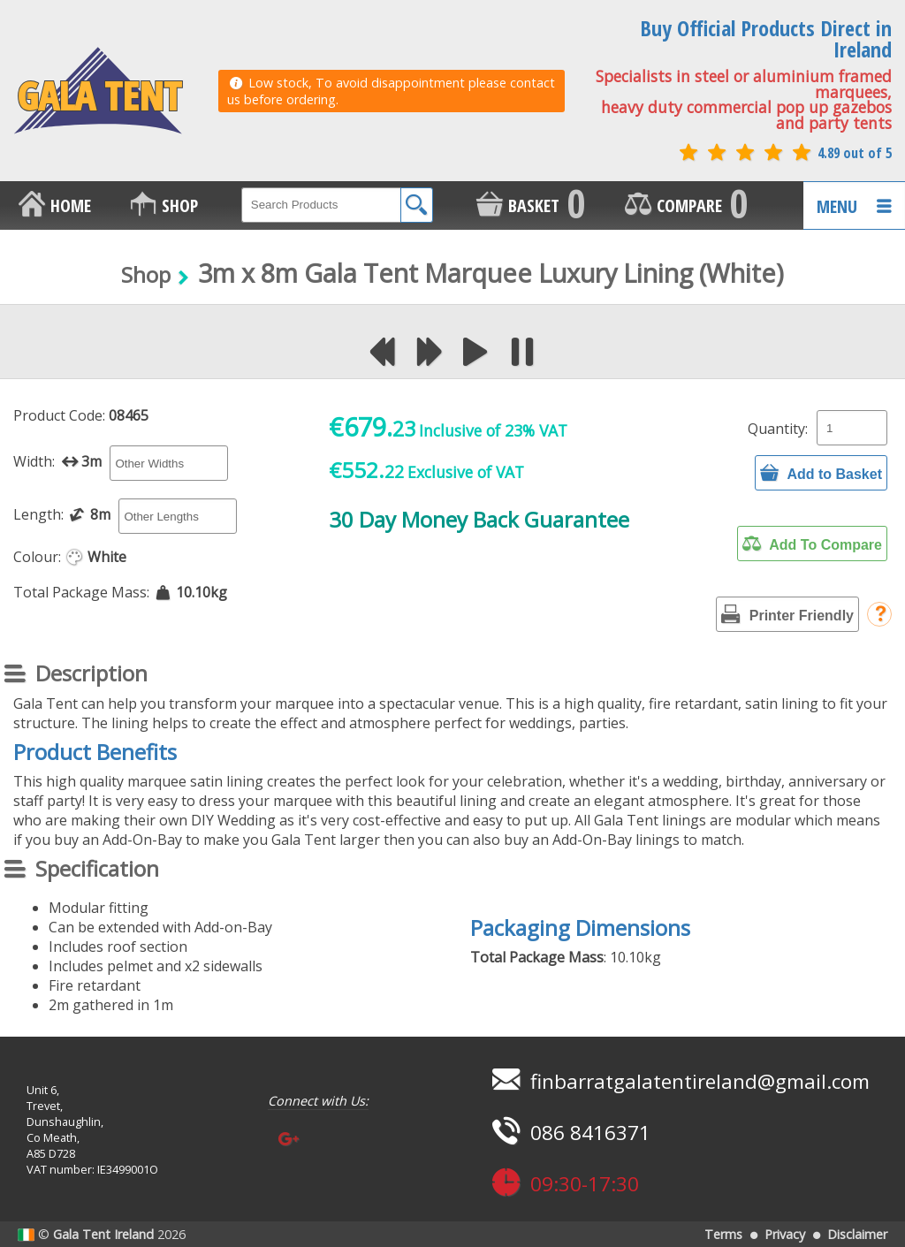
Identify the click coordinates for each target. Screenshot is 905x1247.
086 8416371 (568, 1132)
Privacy (784, 1234)
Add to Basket (821, 472)
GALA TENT (98, 91)
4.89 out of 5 (784, 153)
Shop (146, 274)
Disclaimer (857, 1234)
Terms (723, 1234)
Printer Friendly (787, 614)
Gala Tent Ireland (103, 1234)
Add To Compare (812, 543)
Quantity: (778, 428)
